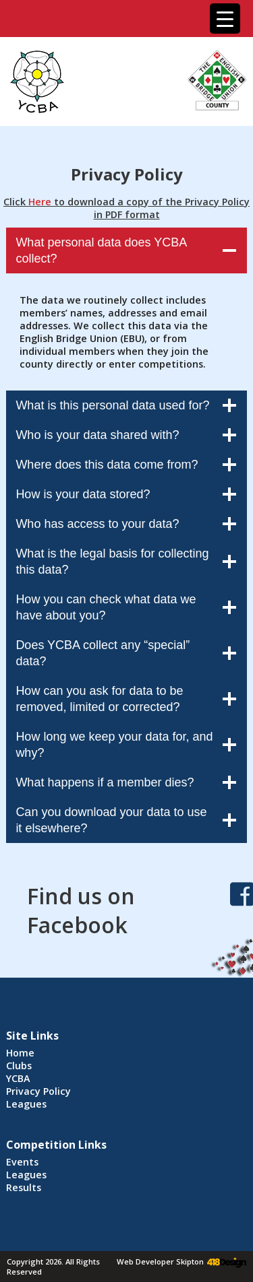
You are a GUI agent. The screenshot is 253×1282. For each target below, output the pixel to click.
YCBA (18, 1078)
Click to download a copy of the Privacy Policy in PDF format (126, 208)
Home (20, 1052)
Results (23, 1187)
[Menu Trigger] (225, 18)
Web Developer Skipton (160, 1261)
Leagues (26, 1104)
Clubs (19, 1065)
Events (22, 1161)
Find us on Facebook (81, 910)
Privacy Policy (38, 1091)
